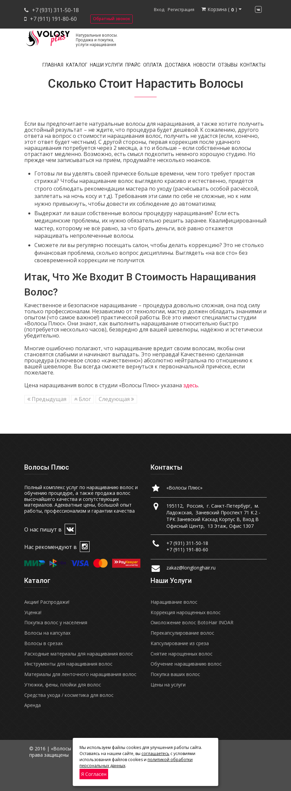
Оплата (152, 65)
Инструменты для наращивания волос (68, 664)
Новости (204, 65)
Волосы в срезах (43, 643)
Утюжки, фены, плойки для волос (62, 684)
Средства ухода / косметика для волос (69, 695)
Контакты (252, 65)
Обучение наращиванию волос (186, 664)
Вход (159, 9)
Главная (52, 65)
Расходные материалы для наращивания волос (78, 653)
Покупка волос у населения (55, 622)
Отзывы (227, 65)
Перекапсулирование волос (182, 633)
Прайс (132, 65)
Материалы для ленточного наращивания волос (80, 674)
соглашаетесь (155, 753)
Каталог (76, 65)
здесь (190, 385)
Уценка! (32, 612)
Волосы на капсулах (47, 633)
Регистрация (181, 9)
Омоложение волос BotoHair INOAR (192, 622)
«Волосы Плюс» (184, 487)
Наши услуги (106, 65)
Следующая (116, 399)
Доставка (178, 65)
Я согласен (93, 774)
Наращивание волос (174, 602)
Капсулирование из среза (180, 643)
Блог (82, 399)
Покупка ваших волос (175, 674)
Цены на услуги (168, 684)
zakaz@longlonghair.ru (191, 567)
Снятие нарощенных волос (182, 653)
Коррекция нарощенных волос (186, 612)
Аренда (32, 705)
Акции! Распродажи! (46, 602)
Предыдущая (46, 399)
